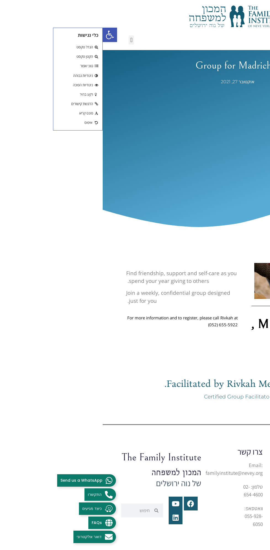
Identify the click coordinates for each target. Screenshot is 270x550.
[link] (7, 35)
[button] (28, 40)
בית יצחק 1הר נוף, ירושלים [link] (194, 481)
